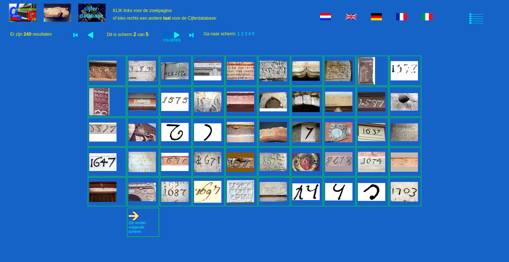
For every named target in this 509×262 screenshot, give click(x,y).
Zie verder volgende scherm (137, 225)
